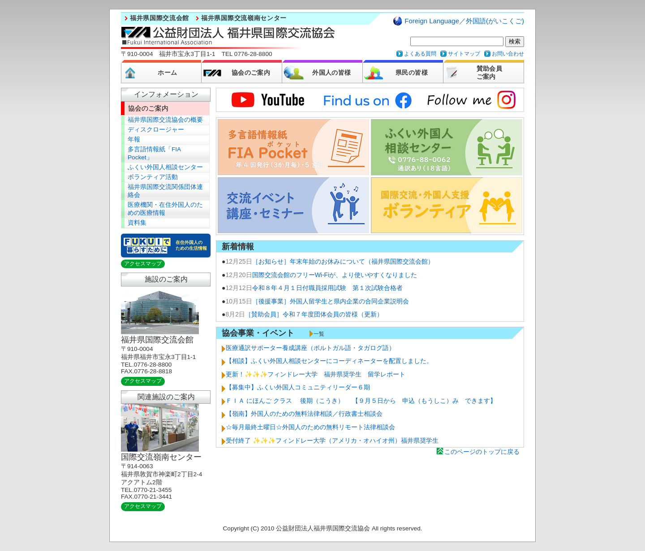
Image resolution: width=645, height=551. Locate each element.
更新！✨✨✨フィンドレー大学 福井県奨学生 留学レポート (315, 374)
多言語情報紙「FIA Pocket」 (154, 153)
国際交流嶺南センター (161, 457)
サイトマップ (464, 54)
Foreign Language (464, 21)
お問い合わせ (508, 54)
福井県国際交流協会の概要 (165, 119)
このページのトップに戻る (482, 451)
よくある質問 (420, 54)
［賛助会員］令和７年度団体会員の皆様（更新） (314, 314)
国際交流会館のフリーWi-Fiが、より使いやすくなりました (334, 274)
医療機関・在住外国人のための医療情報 (165, 208)
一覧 (319, 334)
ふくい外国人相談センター (165, 167)
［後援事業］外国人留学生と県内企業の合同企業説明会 (330, 301)
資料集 (137, 222)
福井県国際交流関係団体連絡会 (165, 191)
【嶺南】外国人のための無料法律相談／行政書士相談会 (304, 413)
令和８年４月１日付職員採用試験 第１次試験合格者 (327, 287)
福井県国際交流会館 (159, 18)
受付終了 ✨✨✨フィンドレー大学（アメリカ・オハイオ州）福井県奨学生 (332, 440)
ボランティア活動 (153, 177)
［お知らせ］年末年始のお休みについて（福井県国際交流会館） (343, 261)
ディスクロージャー (156, 129)
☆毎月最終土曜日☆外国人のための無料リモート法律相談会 (310, 427)
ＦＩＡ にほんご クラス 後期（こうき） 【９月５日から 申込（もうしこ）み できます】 (361, 400)
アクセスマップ (143, 264)
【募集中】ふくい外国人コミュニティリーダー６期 (298, 387)
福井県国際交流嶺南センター (244, 18)
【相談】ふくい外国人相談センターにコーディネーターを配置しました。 (329, 360)
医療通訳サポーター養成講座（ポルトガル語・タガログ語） (310, 347)
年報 (134, 139)
